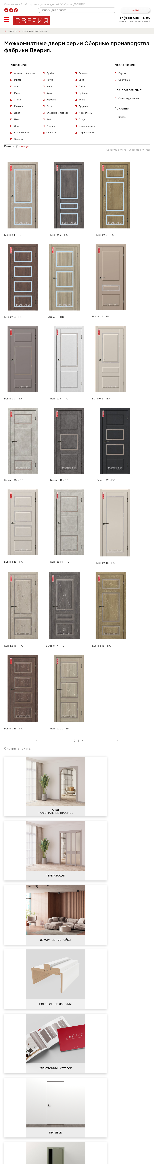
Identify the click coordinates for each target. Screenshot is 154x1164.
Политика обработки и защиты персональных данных (38, 1159)
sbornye (22, 146)
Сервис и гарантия (52, 1146)
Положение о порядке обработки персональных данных (110, 1159)
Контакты (77, 1146)
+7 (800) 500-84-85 (135, 18)
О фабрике (27, 1146)
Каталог (12, 31)
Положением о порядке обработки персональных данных (44, 1103)
